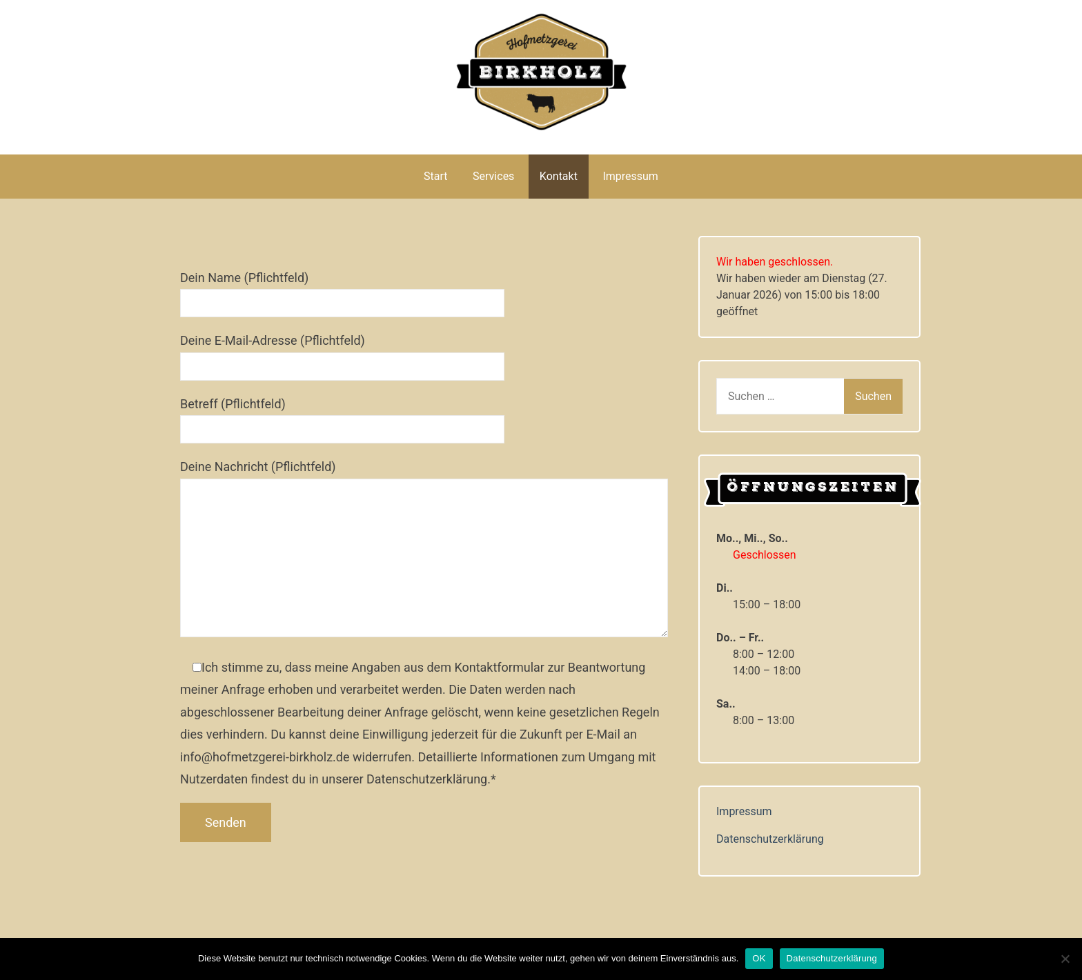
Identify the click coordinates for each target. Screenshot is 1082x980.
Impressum (630, 176)
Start (435, 176)
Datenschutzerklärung (770, 839)
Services (493, 176)
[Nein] (1065, 959)
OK (758, 958)
